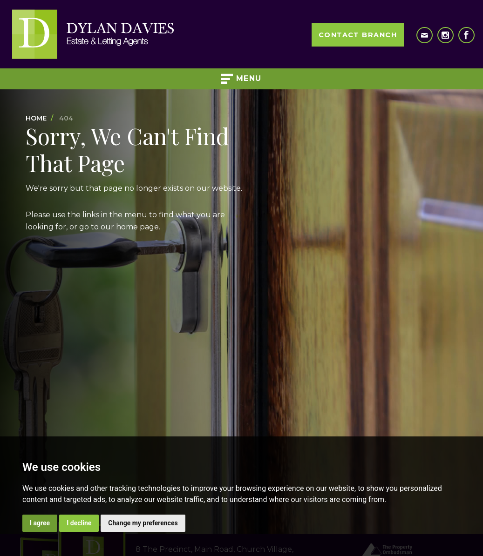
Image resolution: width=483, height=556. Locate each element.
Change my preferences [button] (142, 523)
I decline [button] (79, 523)
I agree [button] (40, 523)
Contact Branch (358, 35)
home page (137, 226)
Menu (241, 79)
